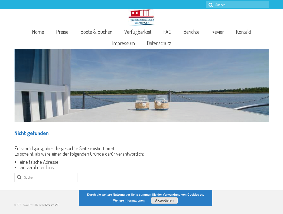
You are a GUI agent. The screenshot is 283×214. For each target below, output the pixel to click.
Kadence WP (51, 204)
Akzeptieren (164, 200)
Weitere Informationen (129, 200)
